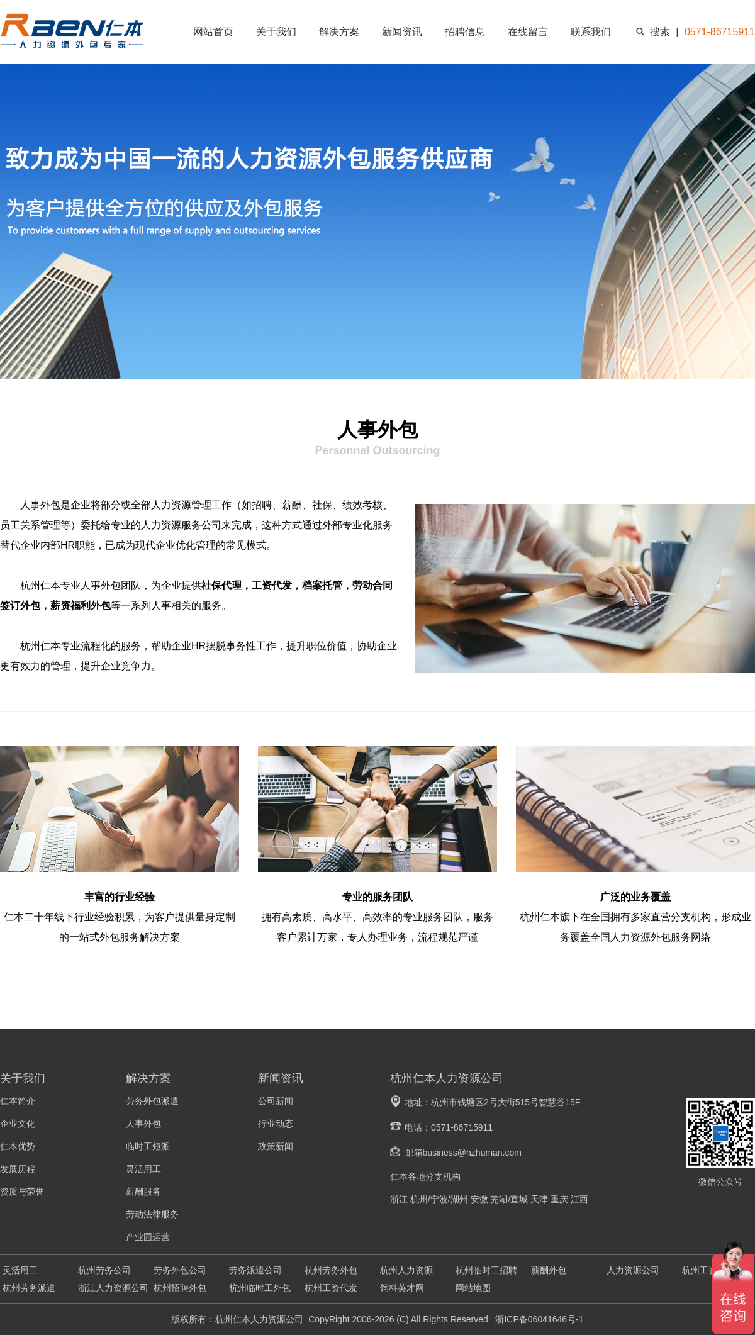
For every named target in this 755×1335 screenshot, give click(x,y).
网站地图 (473, 1288)
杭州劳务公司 (104, 1270)
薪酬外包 (548, 1270)
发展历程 (17, 1169)
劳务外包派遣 (152, 1101)
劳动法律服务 (152, 1214)
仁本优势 (17, 1146)
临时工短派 (148, 1146)
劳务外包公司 (180, 1270)
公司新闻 (275, 1101)
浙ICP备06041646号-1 (538, 1319)
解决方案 (339, 31)
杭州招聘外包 (180, 1288)
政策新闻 (275, 1146)
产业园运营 (148, 1237)
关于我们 (276, 31)
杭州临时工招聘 (486, 1270)
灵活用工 (143, 1169)
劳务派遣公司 (255, 1270)
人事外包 (143, 1124)
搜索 (660, 31)
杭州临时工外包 (260, 1288)
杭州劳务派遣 (29, 1288)
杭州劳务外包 (331, 1270)
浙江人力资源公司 (113, 1288)
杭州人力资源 (406, 1270)
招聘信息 (465, 31)
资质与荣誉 (22, 1192)
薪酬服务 (143, 1192)
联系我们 (591, 31)
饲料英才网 (402, 1288)
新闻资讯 (402, 31)
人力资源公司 (633, 1270)
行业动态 (275, 1124)
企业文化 (17, 1124)
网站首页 (213, 31)
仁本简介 (17, 1101)
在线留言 (528, 31)
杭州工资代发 (331, 1288)
